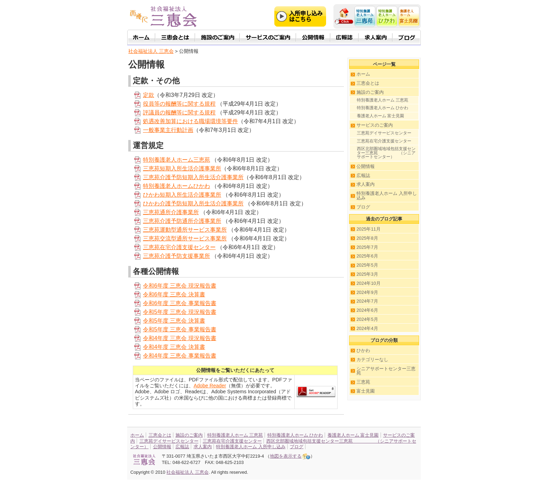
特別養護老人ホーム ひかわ (382, 108)
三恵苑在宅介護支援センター (179, 247)
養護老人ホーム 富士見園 (380, 116)
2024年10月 (368, 283)
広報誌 (363, 175)
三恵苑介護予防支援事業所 (176, 256)
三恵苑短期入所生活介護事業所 (182, 168)
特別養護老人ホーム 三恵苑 (382, 100)
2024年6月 (367, 310)
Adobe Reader (210, 385)
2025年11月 (368, 229)
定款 (148, 95)
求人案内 (365, 184)
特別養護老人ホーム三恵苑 (176, 160)
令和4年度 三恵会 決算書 (174, 347)
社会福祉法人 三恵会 (151, 51)
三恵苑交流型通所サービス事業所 (185, 238)
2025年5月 (367, 265)
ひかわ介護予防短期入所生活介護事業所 (193, 203)
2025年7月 (367, 247)
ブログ (363, 207)
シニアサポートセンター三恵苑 (386, 371)
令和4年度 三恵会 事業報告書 (179, 356)
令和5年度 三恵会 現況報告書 (179, 312)
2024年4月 (367, 328)
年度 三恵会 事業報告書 (186, 303)
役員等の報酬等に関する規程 (179, 104)
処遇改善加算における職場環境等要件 (190, 121)
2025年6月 (367, 256)
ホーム (363, 74)
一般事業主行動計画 (168, 130)
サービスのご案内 (374, 125)
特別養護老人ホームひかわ (176, 186)
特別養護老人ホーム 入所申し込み (386, 195)
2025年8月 (367, 238)
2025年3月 (367, 274)
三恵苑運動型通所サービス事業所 (185, 230)
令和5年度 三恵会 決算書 (174, 321)
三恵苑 (363, 382)
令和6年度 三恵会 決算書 (174, 294)
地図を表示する (290, 456)
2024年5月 (367, 319)
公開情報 (365, 166)
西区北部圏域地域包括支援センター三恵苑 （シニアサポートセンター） (386, 153)
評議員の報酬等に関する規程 (179, 112)
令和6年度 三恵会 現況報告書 (179, 286)
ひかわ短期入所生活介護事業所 (182, 195)
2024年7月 (367, 301)
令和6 (150, 303)
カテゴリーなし (372, 359)
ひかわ (363, 350)
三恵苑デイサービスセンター (384, 133)
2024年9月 (367, 292)
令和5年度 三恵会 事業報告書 (179, 329)
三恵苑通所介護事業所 (171, 212)
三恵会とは (367, 83)
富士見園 (365, 391)
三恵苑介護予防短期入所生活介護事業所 (193, 177)
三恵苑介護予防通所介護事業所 (182, 221)
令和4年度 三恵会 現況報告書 (179, 338)
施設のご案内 (370, 92)
